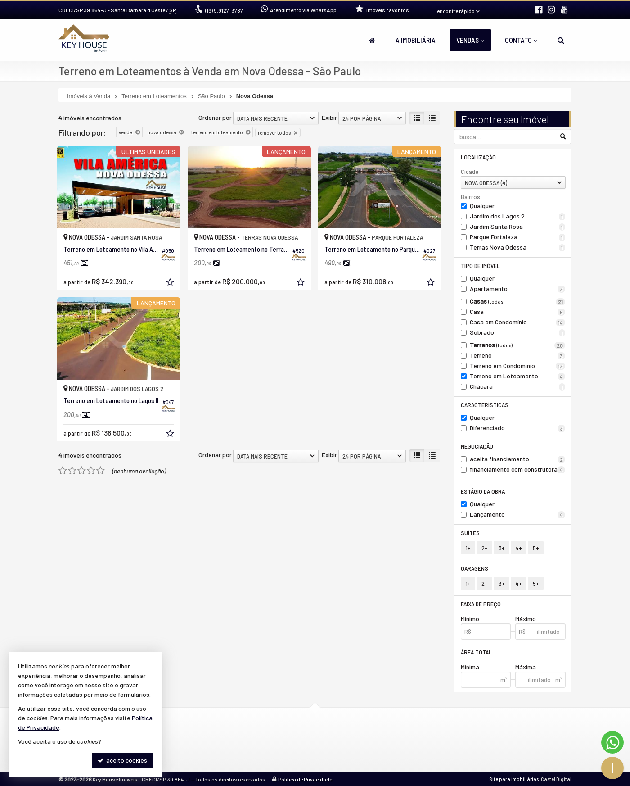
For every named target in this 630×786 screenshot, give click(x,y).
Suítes (470, 532)
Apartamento (518, 289)
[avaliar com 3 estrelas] (81, 470)
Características (484, 405)
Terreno (518, 355)
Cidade (469, 171)
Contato (521, 40)
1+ (468, 548)
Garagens (474, 568)
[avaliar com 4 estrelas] (91, 470)
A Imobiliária (416, 40)
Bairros (470, 196)
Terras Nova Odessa (518, 247)
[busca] (561, 40)
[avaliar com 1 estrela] (62, 470)
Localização (478, 157)
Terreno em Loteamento (518, 376)
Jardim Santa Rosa (518, 227)
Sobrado (518, 332)
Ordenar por (215, 117)
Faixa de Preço (481, 604)
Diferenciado (518, 428)
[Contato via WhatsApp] (612, 742)
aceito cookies (122, 760)
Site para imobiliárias (514, 779)
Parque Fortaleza (518, 237)
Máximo (525, 618)
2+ (484, 548)
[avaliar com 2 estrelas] (72, 470)
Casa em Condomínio (518, 322)
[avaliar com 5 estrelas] (100, 470)
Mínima (470, 667)
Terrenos (518, 345)
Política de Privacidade (305, 779)
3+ (501, 548)
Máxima (525, 667)
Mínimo (470, 618)
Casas (518, 301)
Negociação (477, 446)
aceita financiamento (518, 459)
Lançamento (518, 514)
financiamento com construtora (518, 469)
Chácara (518, 386)
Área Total (476, 652)
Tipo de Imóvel (480, 265)
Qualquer (482, 205)
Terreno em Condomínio (518, 366)
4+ (519, 548)
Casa (518, 312)
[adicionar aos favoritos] (171, 283)
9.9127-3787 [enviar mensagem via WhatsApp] (224, 10)
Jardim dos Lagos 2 (518, 216)
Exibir (329, 117)
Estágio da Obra (483, 491)
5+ (536, 548)
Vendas (470, 40)
